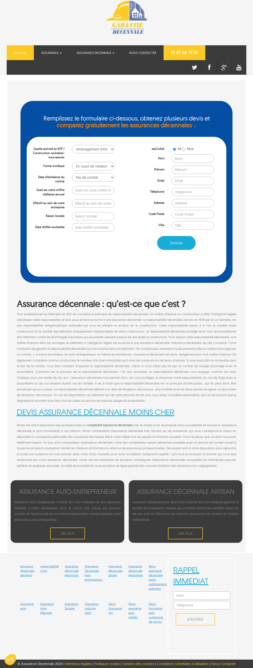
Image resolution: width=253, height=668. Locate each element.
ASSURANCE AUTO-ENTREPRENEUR (67, 491)
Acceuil (24, 52)
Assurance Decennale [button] (95, 53)
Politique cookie (107, 664)
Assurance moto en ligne (91, 608)
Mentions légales (78, 664)
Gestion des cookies (138, 664)
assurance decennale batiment (27, 570)
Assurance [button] (51, 53)
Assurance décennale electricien (72, 570)
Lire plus (68, 533)
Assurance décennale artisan (115, 570)
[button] (10, 660)
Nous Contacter (142, 53)
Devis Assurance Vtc (115, 608)
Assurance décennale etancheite (135, 570)
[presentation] (64, 263)
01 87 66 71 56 (184, 52)
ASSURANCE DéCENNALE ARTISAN (185, 491)
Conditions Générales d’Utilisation (183, 664)
